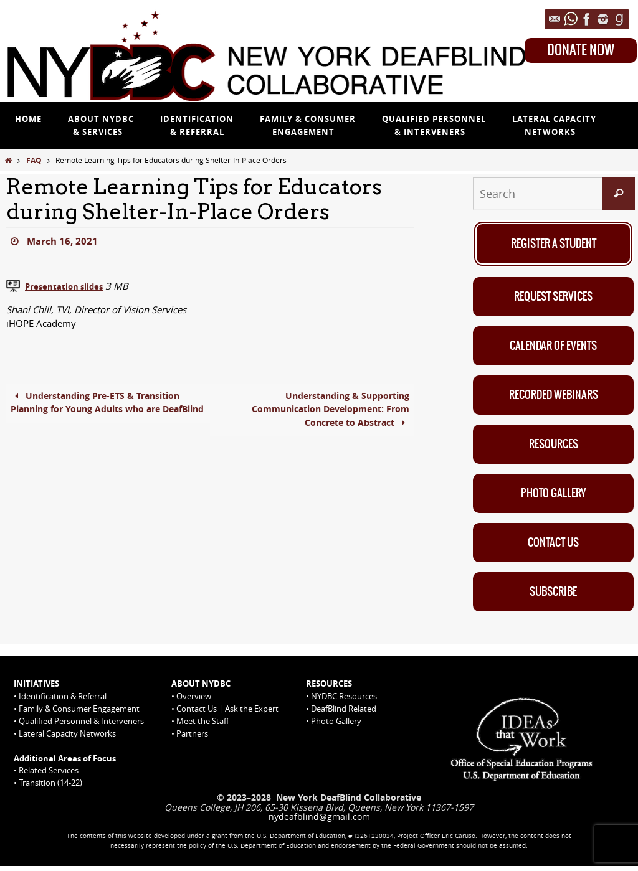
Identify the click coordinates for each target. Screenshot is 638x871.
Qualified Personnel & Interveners (81, 726)
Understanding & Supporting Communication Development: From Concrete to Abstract (323, 410)
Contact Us (553, 546)
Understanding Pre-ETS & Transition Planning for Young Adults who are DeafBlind (102, 410)
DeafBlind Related (343, 713)
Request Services (553, 297)
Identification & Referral (63, 701)
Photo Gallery (554, 496)
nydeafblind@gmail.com (319, 821)
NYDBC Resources (344, 701)
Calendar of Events (553, 347)
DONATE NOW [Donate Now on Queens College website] (580, 50)
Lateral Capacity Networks (67, 738)
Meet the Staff (202, 726)
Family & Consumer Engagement (79, 713)
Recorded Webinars (553, 396)
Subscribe (553, 596)
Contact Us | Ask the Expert (227, 713)
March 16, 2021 (63, 241)
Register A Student (553, 243)
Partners (192, 738)
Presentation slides (70, 285)
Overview (193, 701)
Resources (553, 446)
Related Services (49, 775)
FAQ (34, 160)
